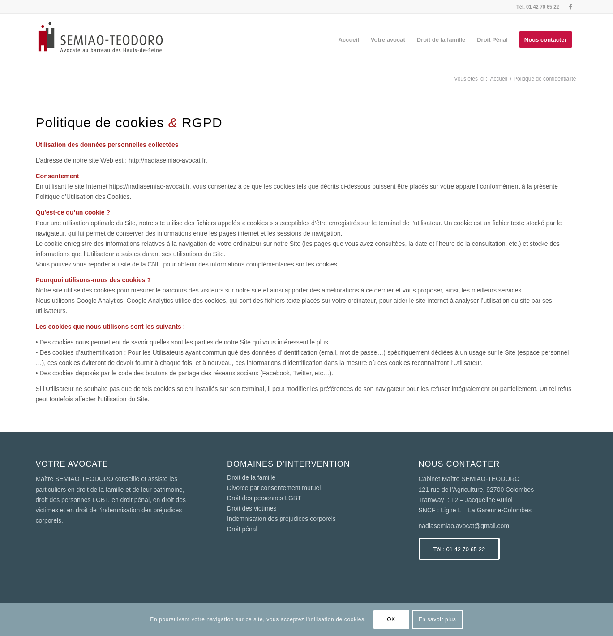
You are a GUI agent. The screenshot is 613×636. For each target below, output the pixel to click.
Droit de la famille (251, 477)
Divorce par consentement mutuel (274, 487)
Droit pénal (242, 529)
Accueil (498, 79)
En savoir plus (437, 619)
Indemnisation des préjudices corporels (281, 518)
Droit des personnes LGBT (264, 498)
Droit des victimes (251, 508)
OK (391, 619)
